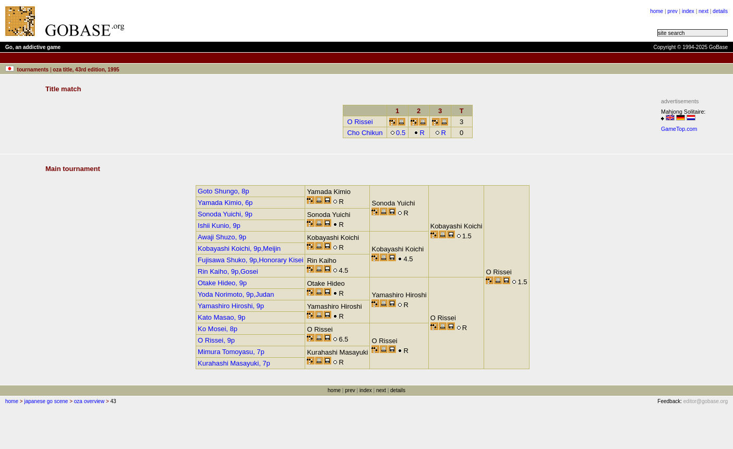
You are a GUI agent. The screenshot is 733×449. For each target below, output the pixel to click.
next (703, 11)
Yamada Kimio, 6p (225, 203)
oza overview (89, 401)
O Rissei (359, 122)
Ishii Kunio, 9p (219, 225)
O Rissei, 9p (216, 340)
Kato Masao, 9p (221, 317)
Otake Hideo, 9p (222, 283)
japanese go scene (46, 401)
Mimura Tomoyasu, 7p (231, 352)
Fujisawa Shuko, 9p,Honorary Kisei (250, 260)
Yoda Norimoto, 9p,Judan (236, 294)
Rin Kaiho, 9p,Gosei (228, 271)
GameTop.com (679, 129)
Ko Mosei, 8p (217, 329)
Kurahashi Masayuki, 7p (234, 363)
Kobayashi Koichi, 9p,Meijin (239, 248)
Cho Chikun (364, 133)
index (688, 11)
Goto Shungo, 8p (223, 191)
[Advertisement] (262, 21)
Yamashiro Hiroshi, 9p (231, 306)
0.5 (397, 133)
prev (672, 11)
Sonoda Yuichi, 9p (225, 214)
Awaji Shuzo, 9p (222, 237)
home (656, 11)
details (720, 11)
